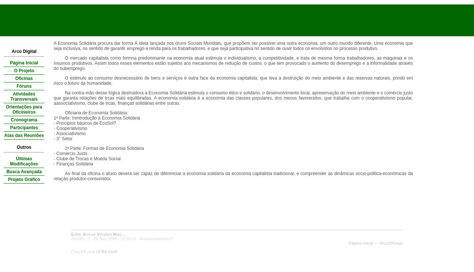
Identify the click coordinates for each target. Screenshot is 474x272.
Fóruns (24, 86)
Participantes (24, 127)
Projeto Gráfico (24, 179)
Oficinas (24, 78)
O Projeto (24, 70)
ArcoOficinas (391, 243)
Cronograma (24, 119)
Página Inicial (24, 63)
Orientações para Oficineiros (24, 109)
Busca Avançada (23, 171)
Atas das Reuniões (24, 135)
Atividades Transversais (23, 96)
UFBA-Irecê (106, 251)
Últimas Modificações (24, 161)
